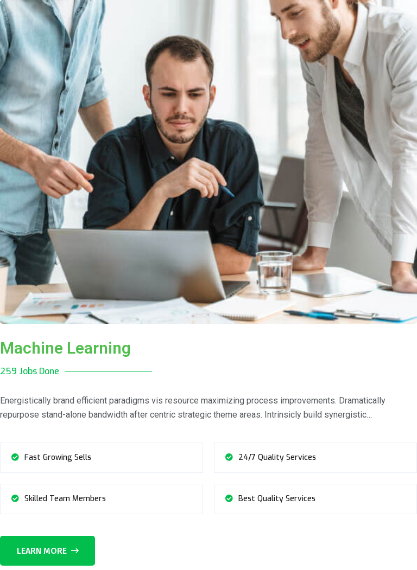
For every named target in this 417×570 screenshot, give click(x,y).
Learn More (48, 551)
